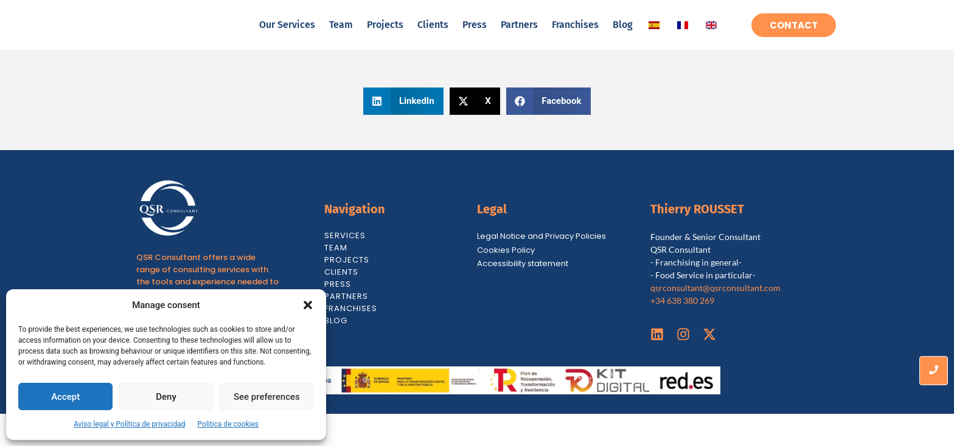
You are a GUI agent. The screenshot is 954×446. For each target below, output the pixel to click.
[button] (308, 305)
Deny (166, 396)
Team (341, 40)
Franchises (575, 40)
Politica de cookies (228, 424)
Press (474, 40)
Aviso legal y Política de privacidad (130, 424)
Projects (385, 40)
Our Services (287, 40)
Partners (519, 40)
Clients (432, 40)
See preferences (267, 396)
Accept (65, 396)
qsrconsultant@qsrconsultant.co (711, 320)
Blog (623, 40)
